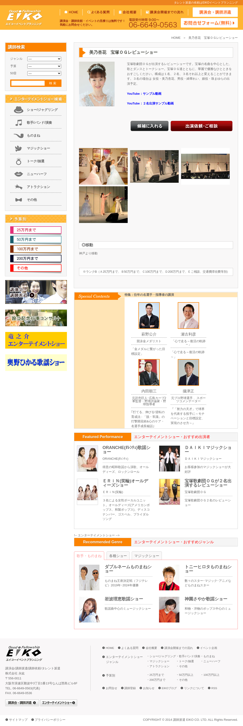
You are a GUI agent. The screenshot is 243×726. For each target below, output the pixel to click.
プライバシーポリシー (50, 719)
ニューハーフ (37, 174)
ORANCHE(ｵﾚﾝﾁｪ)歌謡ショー (126, 449)
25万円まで (157, 674)
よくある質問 (129, 647)
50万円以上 (186, 674)
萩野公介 (149, 334)
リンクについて (194, 688)
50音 (13, 73)
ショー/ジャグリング (42, 110)
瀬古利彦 (188, 334)
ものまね (33, 135)
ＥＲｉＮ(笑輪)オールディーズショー (125, 483)
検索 (53, 83)
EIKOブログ (169, 688)
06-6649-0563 (153, 23)
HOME (176, 38)
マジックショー (38, 148)
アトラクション (38, 187)
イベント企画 (208, 647)
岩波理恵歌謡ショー (124, 599)
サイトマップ (18, 719)
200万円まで (158, 679)
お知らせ (148, 688)
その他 (32, 200)
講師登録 (130, 688)
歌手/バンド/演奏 (39, 122)
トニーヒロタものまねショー (208, 568)
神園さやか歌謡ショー (206, 599)
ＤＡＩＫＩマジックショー (208, 449)
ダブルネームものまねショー (128, 568)
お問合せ (111, 688)
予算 (13, 66)
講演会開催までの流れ (178, 647)
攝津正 (188, 391)
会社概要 (151, 647)
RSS (214, 688)
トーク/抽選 (35, 161)
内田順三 (149, 391)
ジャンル (16, 58)
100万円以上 (211, 674)
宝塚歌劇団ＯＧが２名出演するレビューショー (208, 483)
